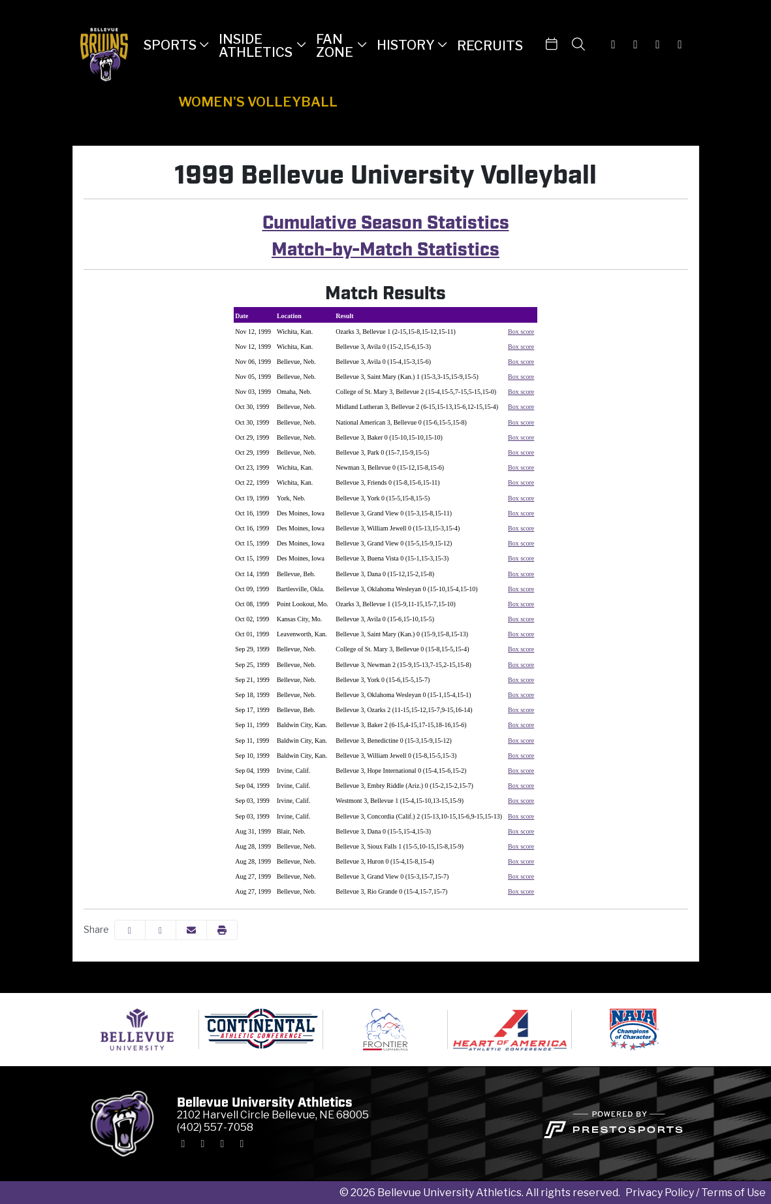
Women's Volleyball (258, 102)
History (406, 46)
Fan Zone (334, 46)
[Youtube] (680, 44)
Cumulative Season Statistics (385, 220)
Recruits (490, 46)
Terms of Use (733, 1192)
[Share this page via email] (191, 930)
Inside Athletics (255, 46)
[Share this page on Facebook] (130, 930)
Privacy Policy (659, 1192)
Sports (170, 46)
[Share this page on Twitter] (160, 930)
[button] (176, 44)
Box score (521, 331)
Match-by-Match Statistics (385, 247)
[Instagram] (614, 44)
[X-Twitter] (636, 44)
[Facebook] (658, 44)
